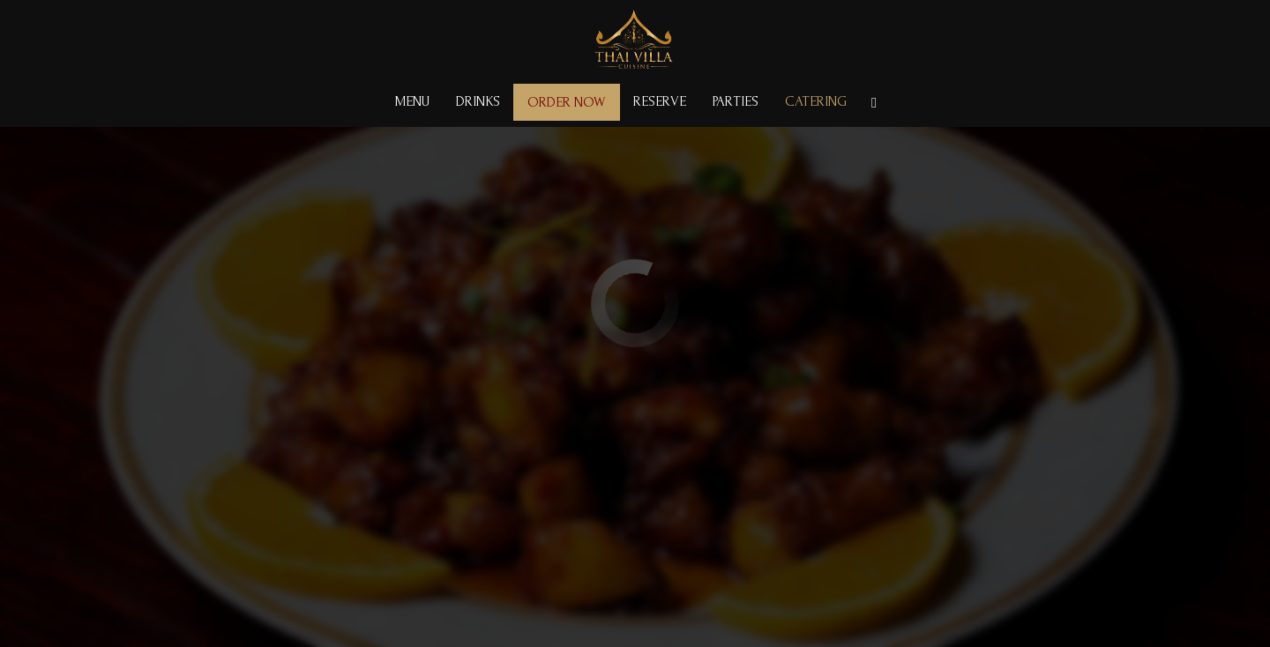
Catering (816, 101)
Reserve (659, 101)
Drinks (478, 101)
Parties (735, 101)
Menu (412, 101)
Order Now (566, 102)
